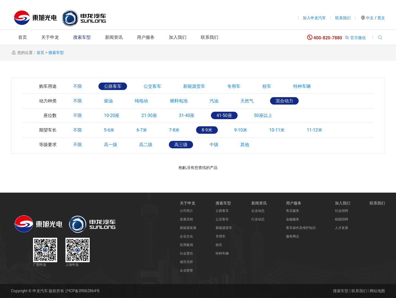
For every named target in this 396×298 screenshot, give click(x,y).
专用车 (233, 86)
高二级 (145, 144)
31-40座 (186, 115)
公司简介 (186, 211)
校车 (266, 86)
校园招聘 (341, 219)
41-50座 (224, 115)
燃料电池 (179, 100)
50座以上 (263, 115)
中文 (370, 18)
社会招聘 (341, 211)
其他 (244, 144)
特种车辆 (302, 86)
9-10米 (240, 130)
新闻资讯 (114, 37)
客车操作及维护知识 (301, 228)
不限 (77, 86)
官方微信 (355, 37)
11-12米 (314, 130)
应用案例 (186, 245)
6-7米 (141, 130)
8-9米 (207, 130)
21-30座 (149, 115)
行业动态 (258, 219)
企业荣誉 (186, 270)
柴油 (108, 100)
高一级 (110, 144)
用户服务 (146, 37)
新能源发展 (188, 228)
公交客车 (152, 86)
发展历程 (186, 219)
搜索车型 (82, 37)
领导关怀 (186, 262)
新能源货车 (194, 86)
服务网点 (292, 236)
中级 (214, 144)
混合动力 (284, 100)
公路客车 (113, 86)
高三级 (181, 144)
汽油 (214, 100)
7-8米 (174, 130)
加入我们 (177, 37)
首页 (22, 37)
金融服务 (292, 219)
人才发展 (341, 228)
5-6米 (109, 130)
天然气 (247, 100)
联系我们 (343, 18)
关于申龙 (50, 37)
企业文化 (186, 236)
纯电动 (141, 100)
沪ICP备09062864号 (82, 291)
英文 (380, 18)
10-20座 (111, 115)
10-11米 (277, 130)
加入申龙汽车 (314, 18)
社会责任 (186, 253)
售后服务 (292, 211)
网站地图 (377, 291)
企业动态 (258, 211)
